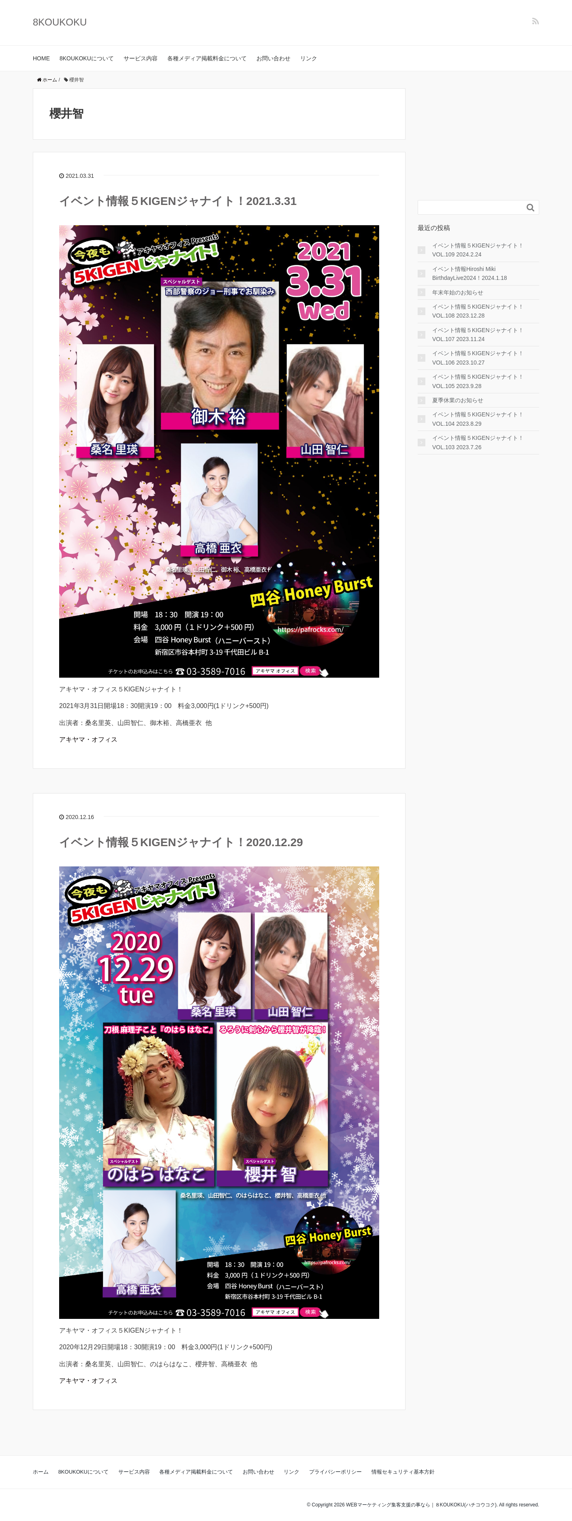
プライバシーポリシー (335, 1472)
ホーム (41, 1472)
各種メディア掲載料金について (207, 58)
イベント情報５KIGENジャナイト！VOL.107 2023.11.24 (478, 334)
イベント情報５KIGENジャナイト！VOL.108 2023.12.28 (478, 311)
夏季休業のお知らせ (457, 400)
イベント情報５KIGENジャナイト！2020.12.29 (181, 842)
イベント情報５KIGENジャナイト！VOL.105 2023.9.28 (478, 381)
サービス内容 (141, 58)
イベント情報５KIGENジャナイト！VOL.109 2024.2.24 (478, 250)
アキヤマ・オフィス (88, 739)
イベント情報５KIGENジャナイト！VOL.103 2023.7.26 (478, 442)
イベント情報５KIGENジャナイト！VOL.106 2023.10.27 (478, 357)
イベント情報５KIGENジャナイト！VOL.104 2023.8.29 (478, 419)
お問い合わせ (273, 58)
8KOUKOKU (60, 22)
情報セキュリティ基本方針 (403, 1472)
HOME (41, 58)
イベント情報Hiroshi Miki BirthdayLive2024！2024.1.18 (469, 273)
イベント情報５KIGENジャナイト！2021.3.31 (178, 201)
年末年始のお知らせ (457, 292)
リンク (308, 58)
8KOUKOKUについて (87, 58)
